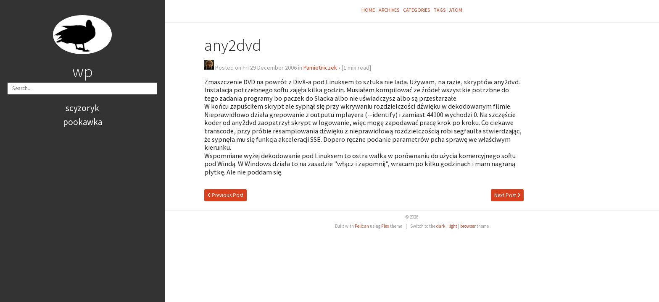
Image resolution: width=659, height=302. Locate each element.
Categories (416, 10)
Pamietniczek (320, 67)
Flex (385, 226)
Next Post (507, 195)
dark (440, 226)
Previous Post (225, 195)
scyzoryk (82, 108)
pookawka (82, 122)
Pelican (362, 226)
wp (82, 71)
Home (368, 10)
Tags (439, 10)
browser (468, 226)
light (452, 226)
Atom (455, 10)
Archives (389, 10)
